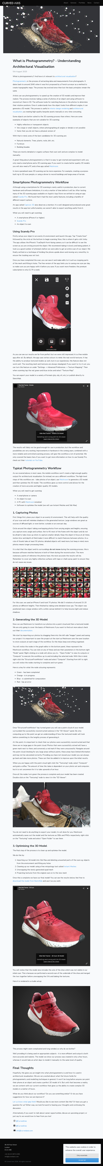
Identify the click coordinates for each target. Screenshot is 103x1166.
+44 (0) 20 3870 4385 (12, 1154)
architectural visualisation (65, 76)
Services (73, 3)
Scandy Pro (22, 197)
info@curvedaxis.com (24, 1130)
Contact (96, 3)
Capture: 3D (29, 205)
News (89, 3)
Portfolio (82, 3)
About (66, 3)
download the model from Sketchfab (27, 881)
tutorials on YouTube (33, 460)
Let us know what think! (24, 1102)
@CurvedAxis (21, 1121)
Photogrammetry (20, 81)
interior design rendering (59, 108)
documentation (26, 630)
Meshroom (53, 166)
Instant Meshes (70, 866)
